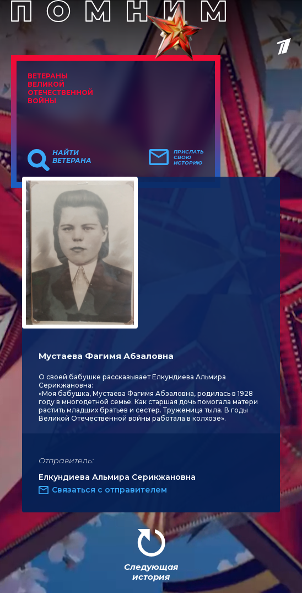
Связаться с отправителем (109, 490)
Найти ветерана (71, 157)
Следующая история (151, 572)
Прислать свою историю (189, 157)
